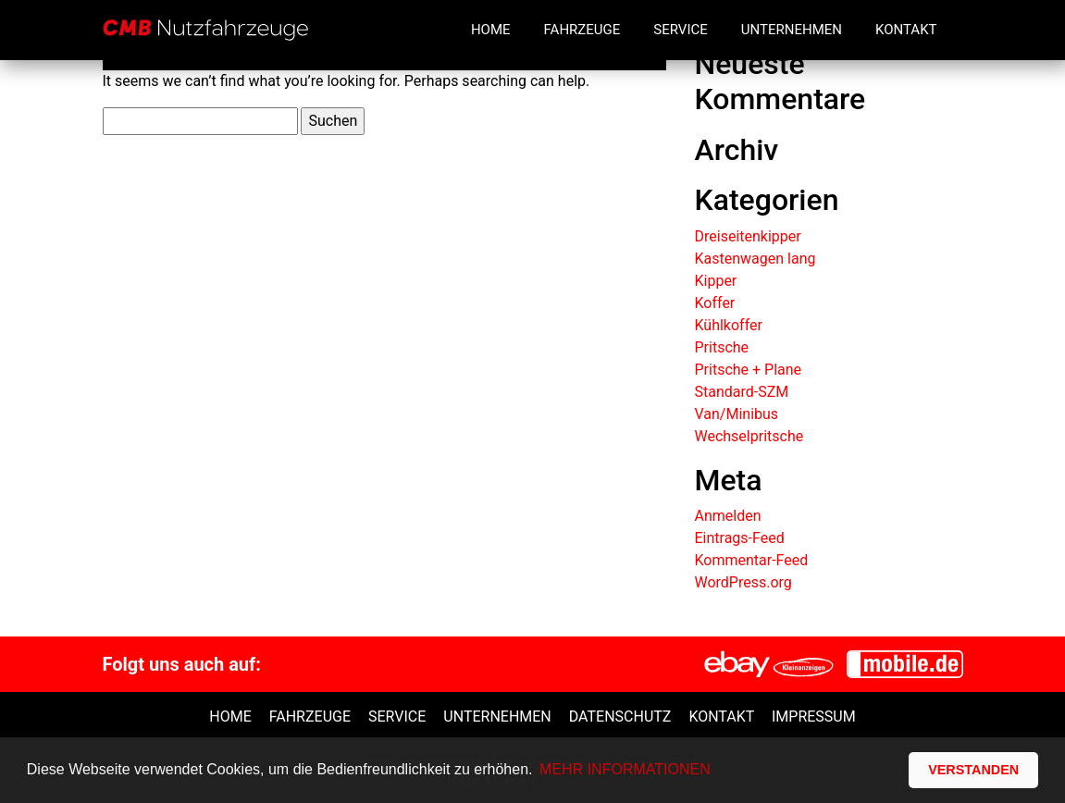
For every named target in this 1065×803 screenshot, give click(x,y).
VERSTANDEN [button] (973, 769)
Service (680, 29)
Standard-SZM (741, 392)
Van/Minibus (736, 414)
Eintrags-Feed (739, 538)
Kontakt (906, 29)
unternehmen (497, 716)
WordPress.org (742, 582)
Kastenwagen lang (754, 258)
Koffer (714, 303)
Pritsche (721, 347)
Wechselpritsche (748, 436)
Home (491, 29)
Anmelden (727, 516)
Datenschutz (620, 716)
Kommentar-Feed (751, 560)
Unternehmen (791, 29)
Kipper (715, 281)
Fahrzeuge (582, 29)
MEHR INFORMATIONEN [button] (625, 769)
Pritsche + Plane (747, 369)
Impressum (814, 716)
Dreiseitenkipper (747, 236)
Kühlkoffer (728, 325)
